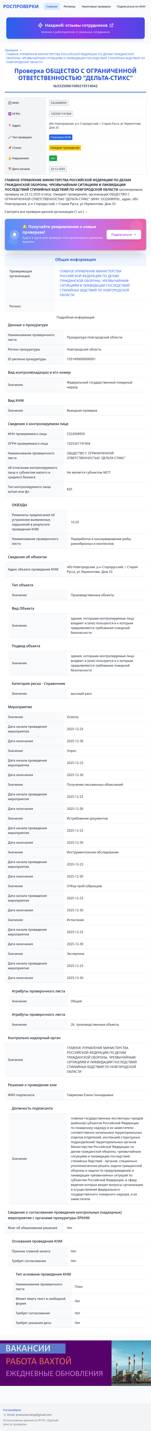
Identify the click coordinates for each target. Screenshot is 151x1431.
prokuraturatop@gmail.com (34, 1415)
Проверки (11, 50)
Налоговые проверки (96, 6)
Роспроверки (12, 1410)
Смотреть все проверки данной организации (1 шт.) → (46, 211)
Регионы (70, 6)
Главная (51, 6)
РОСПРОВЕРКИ (21, 6)
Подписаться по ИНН (131, 6)
